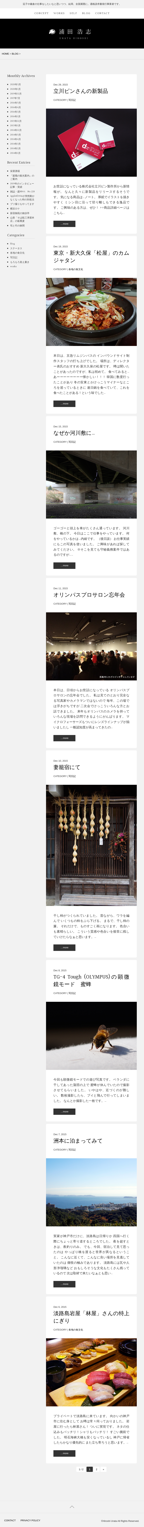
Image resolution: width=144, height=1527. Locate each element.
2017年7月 (15, 98)
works (13, 266)
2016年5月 (15, 103)
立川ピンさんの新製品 (80, 91)
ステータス (16, 248)
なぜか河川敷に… (74, 433)
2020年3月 (15, 84)
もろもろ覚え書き (19, 262)
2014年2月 (15, 148)
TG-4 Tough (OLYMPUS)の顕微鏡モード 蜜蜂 (91, 981)
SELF (73, 13)
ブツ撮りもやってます (22, 204)
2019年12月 (16, 94)
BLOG (86, 13)
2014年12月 (16, 130)
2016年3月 (15, 112)
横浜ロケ (15, 209)
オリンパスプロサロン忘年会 (89, 595)
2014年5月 (15, 135)
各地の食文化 (76, 269)
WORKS (59, 13)
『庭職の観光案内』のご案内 (22, 177)
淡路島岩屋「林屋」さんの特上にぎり (91, 1317)
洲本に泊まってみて (78, 1141)
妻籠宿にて (67, 767)
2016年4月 (15, 107)
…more (64, 223)
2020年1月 (15, 89)
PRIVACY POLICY (30, 1520)
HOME (5, 53)
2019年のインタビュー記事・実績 (22, 185)
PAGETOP (72, 1507)
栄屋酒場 (15, 171)
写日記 (72, 100)
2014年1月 (15, 153)
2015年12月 (16, 121)
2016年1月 (15, 116)
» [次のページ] (103, 1469)
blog (12, 244)
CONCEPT (41, 13)
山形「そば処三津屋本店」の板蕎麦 (22, 219)
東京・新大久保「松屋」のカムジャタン (91, 257)
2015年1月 (15, 125)
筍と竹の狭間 (17, 226)
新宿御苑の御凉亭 (19, 213)
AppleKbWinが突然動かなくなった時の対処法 (22, 197)
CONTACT (102, 13)
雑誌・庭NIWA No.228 (22, 192)
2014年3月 (15, 144)
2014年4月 (15, 139)
